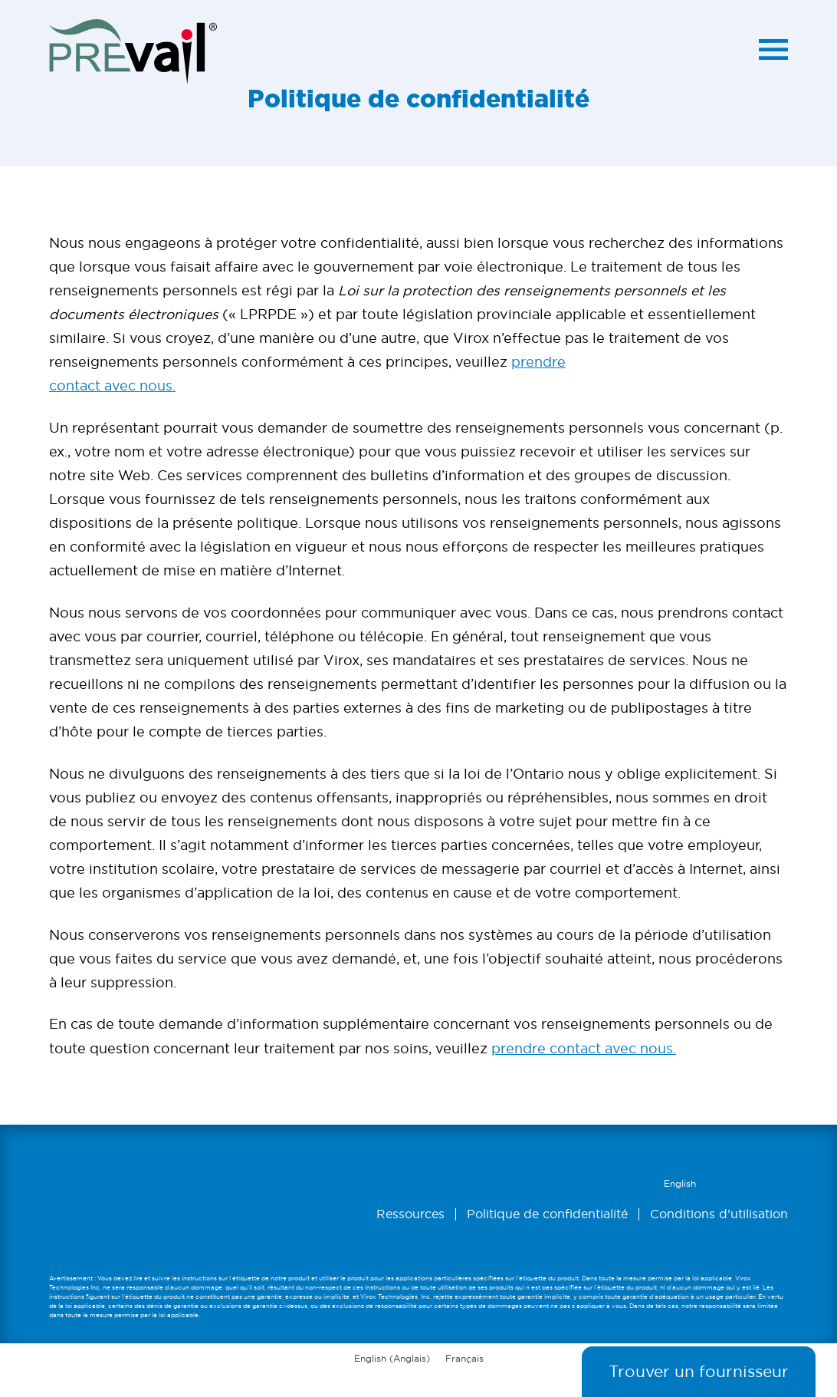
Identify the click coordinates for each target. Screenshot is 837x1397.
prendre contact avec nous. (583, 1048)
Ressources (410, 1214)
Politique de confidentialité (547, 1214)
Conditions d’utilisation (719, 1214)
